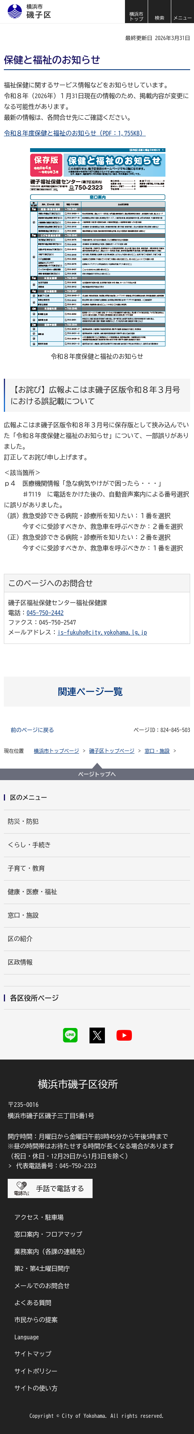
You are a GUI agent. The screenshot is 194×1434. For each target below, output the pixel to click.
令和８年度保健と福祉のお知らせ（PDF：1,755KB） (75, 133)
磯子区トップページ (112, 751)
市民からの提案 (35, 1320)
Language (26, 1337)
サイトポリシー (35, 1371)
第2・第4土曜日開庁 (42, 1268)
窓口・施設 (157, 751)
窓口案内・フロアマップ (48, 1234)
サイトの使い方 (35, 1388)
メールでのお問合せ (42, 1286)
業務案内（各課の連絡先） (51, 1251)
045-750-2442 (45, 613)
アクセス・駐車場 (39, 1217)
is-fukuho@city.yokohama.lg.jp (102, 632)
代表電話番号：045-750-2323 (56, 1166)
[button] (159, 11)
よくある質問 (32, 1303)
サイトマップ (32, 1354)
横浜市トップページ (56, 751)
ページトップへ (97, 774)
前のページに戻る (32, 730)
